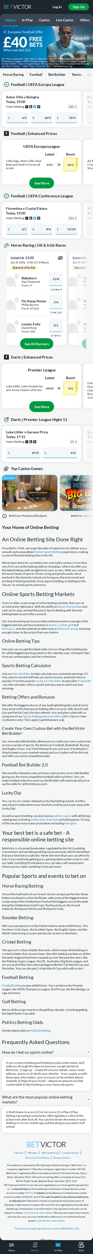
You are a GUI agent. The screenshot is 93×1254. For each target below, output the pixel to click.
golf (70, 625)
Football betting (12, 985)
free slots (52, 819)
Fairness (18, 1152)
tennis (53, 625)
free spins (70, 823)
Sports (10, 20)
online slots (38, 819)
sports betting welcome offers (42, 716)
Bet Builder (57, 74)
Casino (44, 20)
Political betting (40, 1030)
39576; (29, 1192)
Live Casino (64, 20)
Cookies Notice (70, 1152)
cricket (62, 625)
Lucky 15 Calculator (49, 681)
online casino (62, 816)
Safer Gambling (49, 1152)
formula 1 (8, 628)
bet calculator (22, 674)
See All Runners (37, 344)
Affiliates (32, 1152)
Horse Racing (13, 74)
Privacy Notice (62, 1157)
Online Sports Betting (48, 552)
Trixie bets (84, 681)
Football (36, 74)
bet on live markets (70, 606)
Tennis (77, 74)
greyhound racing (66, 628)
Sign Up (79, 7)
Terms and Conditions (37, 1157)
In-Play (27, 20)
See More (41, 183)
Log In (57, 7)
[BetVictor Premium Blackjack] (30, 496)
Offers (85, 20)
